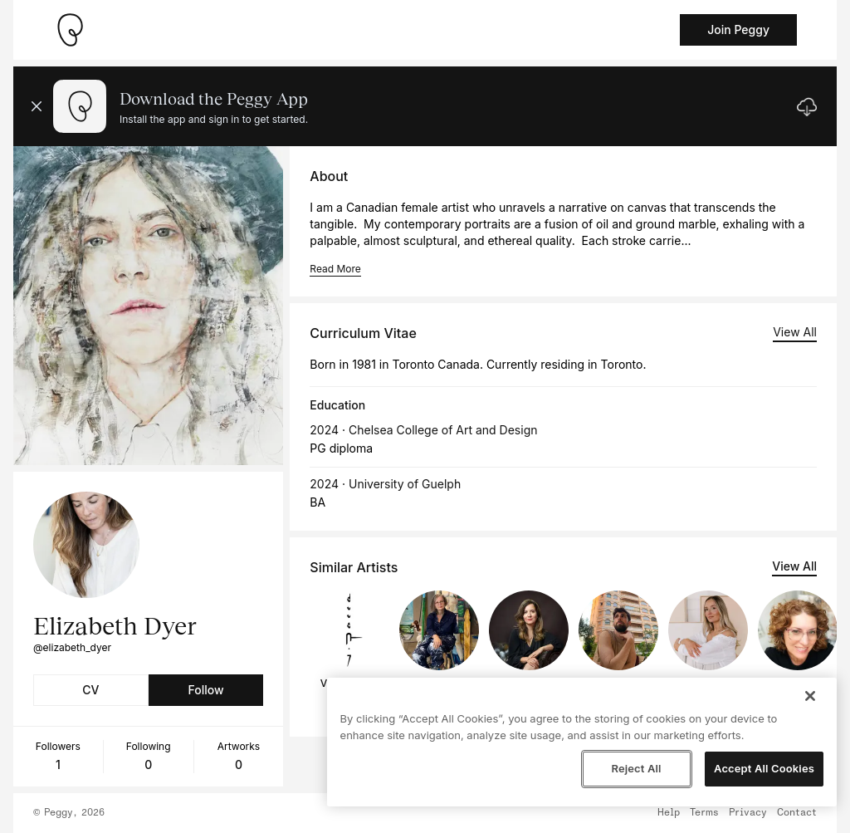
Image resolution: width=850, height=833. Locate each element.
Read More (335, 268)
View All (795, 332)
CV (90, 690)
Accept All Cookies (764, 768)
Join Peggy (738, 29)
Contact (797, 813)
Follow (205, 690)
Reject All (636, 768)
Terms (704, 813)
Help (668, 813)
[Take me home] (69, 30)
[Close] (810, 696)
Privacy (748, 813)
